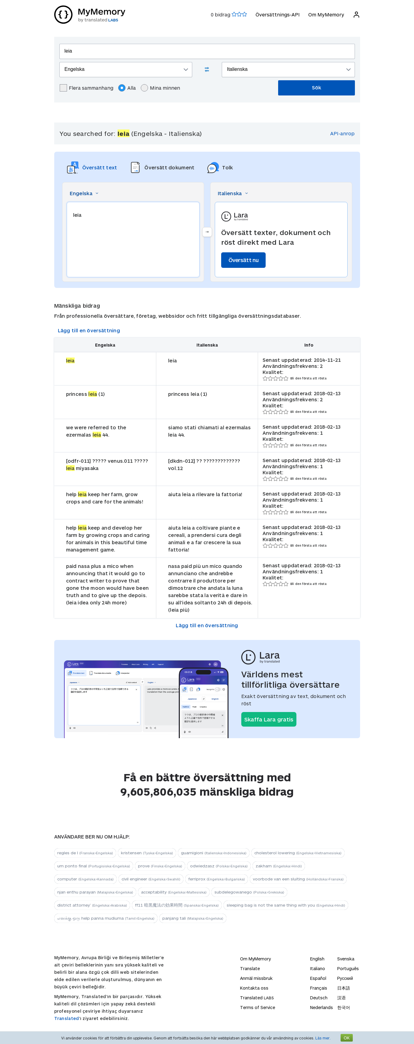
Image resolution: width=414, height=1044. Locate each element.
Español (318, 978)
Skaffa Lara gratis (268, 719)
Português (348, 968)
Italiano (317, 968)
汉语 (341, 997)
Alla (127, 88)
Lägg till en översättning (89, 330)
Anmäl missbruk (256, 978)
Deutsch (318, 997)
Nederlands (321, 1007)
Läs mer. (323, 1038)
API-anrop (342, 133)
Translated (66, 1018)
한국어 (343, 1007)
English (317, 958)
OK (347, 1037)
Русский (345, 978)
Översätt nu (243, 260)
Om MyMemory (326, 14)
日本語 (343, 987)
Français (318, 987)
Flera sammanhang (86, 88)
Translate (250, 968)
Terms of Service (257, 1007)
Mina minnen (160, 88)
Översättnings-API (278, 14)
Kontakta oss (254, 987)
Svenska (345, 958)
